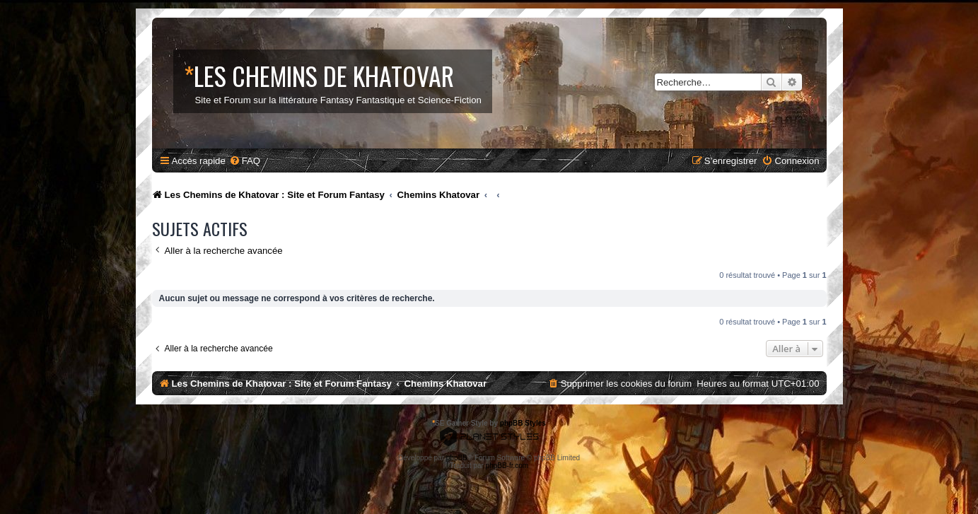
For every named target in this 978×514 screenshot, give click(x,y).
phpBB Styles (523, 423)
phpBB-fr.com (507, 465)
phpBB (456, 458)
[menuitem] (244, 161)
